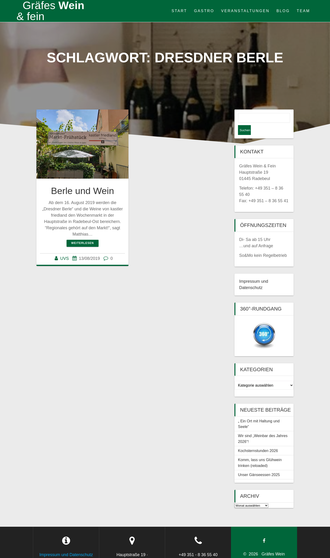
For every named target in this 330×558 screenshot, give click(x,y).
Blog (283, 11)
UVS (64, 258)
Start (179, 11)
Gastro (204, 11)
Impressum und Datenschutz (66, 545)
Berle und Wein (82, 191)
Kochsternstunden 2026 (258, 441)
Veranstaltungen (245, 11)
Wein (50, 11)
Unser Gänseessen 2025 (259, 465)
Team (303, 11)
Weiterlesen (82, 243)
